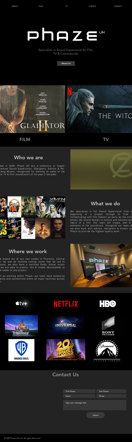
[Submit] (95, 415)
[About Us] (66, 63)
